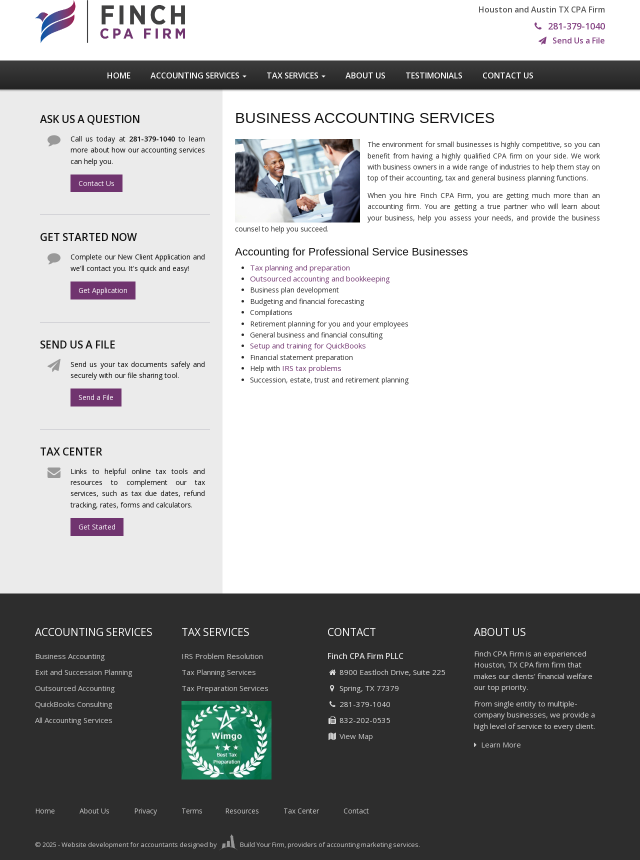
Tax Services (296, 75)
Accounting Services (198, 75)
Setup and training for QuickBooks (308, 345)
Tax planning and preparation (300, 267)
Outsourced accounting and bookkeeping (320, 279)
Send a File (96, 397)
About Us (366, 75)
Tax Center (301, 810)
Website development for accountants (120, 844)
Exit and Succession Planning (83, 672)
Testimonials (434, 75)
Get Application (103, 290)
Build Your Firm (251, 844)
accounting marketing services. (373, 844)
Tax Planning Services (219, 672)
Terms (192, 810)
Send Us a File (571, 41)
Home (118, 75)
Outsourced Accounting (75, 688)
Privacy (145, 810)
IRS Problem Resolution (222, 656)
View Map (350, 736)
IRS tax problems (312, 368)
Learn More (497, 745)
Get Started (97, 527)
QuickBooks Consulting (73, 704)
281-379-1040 (569, 27)
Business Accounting (70, 656)
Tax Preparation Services (225, 688)
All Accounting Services (73, 720)
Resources (242, 810)
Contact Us (508, 75)
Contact (356, 810)
